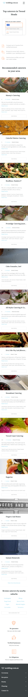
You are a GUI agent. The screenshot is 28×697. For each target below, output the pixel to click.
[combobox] (14, 25)
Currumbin (7, 607)
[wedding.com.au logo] (10, 669)
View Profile (14, 116)
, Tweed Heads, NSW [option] (12, 28)
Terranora (20, 607)
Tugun (7, 604)
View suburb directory (14, 613)
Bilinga (20, 598)
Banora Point (20, 601)
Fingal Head (7, 601)
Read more (4, 106)
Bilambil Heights (20, 604)
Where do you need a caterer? (13, 21)
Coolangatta (7, 598)
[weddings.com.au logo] (10, 3)
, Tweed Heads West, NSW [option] (12, 32)
